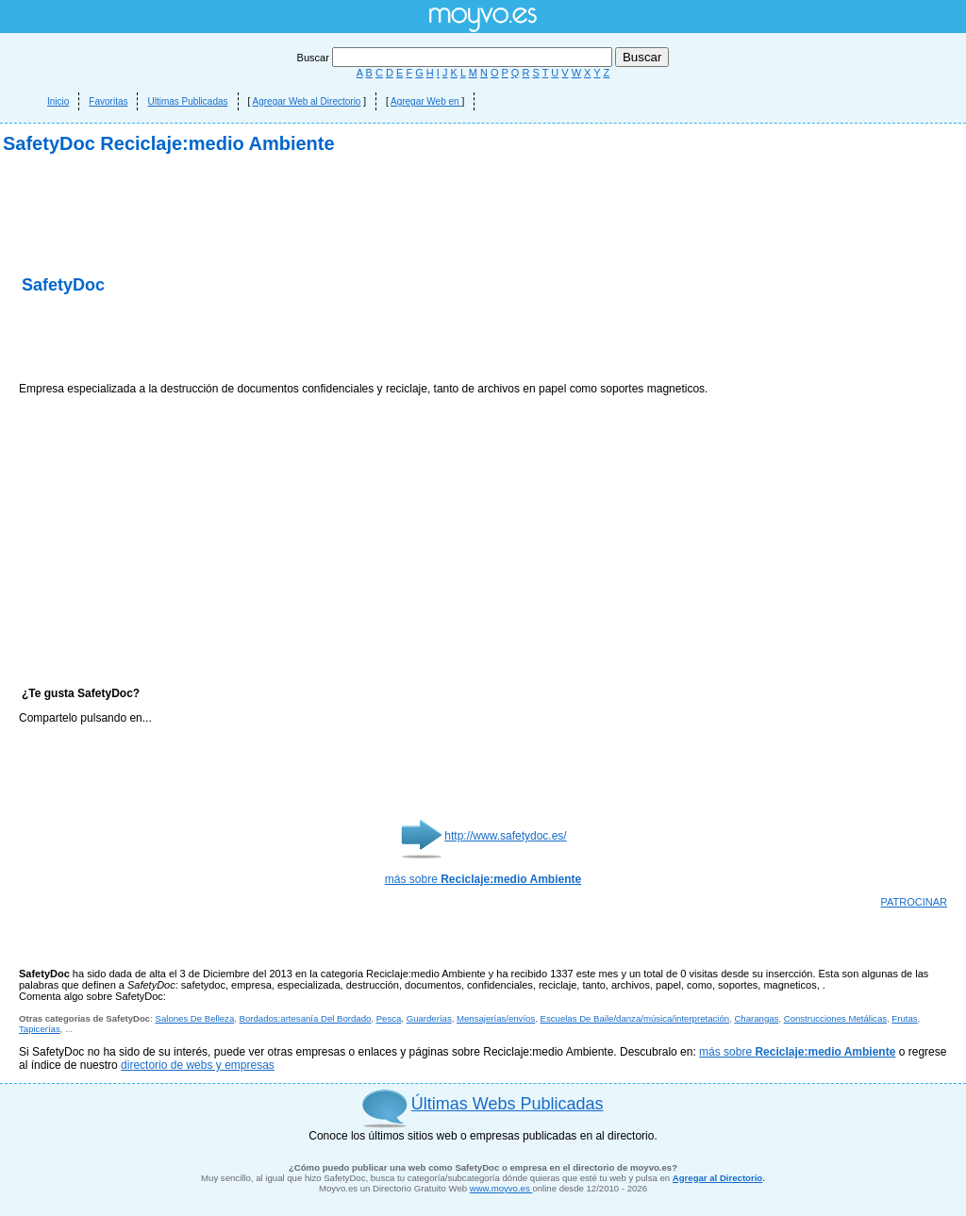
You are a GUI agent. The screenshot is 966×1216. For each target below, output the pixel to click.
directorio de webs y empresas (198, 1065)
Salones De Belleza (195, 1018)
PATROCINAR (914, 902)
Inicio (58, 101)
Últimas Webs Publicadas (507, 1103)
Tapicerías (39, 1029)
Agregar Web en (426, 101)
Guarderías (429, 1018)
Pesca (389, 1018)
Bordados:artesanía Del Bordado (306, 1018)
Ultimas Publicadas (187, 101)
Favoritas (108, 101)
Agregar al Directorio (717, 1178)
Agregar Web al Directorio (307, 101)
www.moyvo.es (501, 1188)
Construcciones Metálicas (835, 1018)
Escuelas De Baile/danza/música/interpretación (635, 1018)
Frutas (904, 1018)
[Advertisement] (239, 339)
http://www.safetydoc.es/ (505, 835)
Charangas (756, 1018)
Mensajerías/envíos (496, 1018)
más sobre (483, 879)
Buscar (456, 57)
